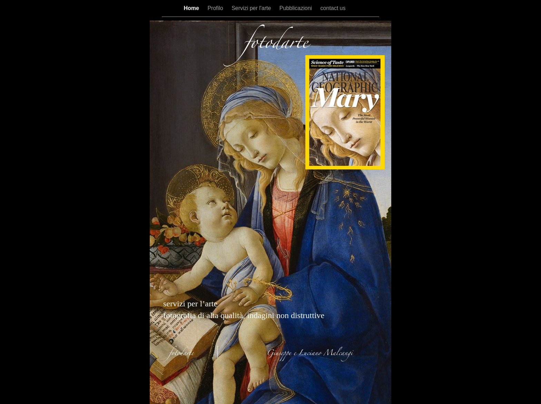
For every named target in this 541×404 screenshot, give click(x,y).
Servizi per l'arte (252, 8)
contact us (333, 8)
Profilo (216, 8)
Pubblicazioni (296, 8)
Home (192, 8)
